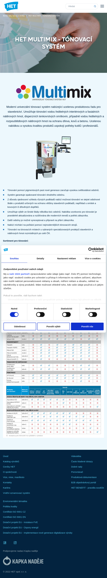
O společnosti (10, 472)
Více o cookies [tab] (93, 258)
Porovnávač (77, 472)
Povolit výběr (53, 326)
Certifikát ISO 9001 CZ (14, 511)
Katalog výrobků (11, 461)
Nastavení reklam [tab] (66, 258)
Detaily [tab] (40, 258)
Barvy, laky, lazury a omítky (14, 16)
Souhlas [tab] (14, 258)
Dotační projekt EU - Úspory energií (20, 527)
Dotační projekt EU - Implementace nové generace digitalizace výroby (37, 532)
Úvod (5, 456)
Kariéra (6, 487)
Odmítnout (19, 326)
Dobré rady (76, 466)
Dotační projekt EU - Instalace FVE (20, 522)
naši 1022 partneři (19, 273)
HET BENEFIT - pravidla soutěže (87, 487)
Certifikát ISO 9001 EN (14, 517)
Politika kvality (10, 506)
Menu (102, 6)
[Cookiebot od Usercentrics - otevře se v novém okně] (90, 250)
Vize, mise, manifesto (13, 477)
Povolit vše (87, 326)
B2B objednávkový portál (83, 482)
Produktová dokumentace (84, 477)
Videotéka (76, 456)
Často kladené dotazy (82, 461)
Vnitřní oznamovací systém (16, 493)
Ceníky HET (9, 466)
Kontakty (7, 482)
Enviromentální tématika (15, 501)
